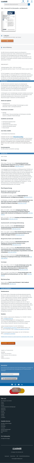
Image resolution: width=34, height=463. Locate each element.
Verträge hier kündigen (5, 438)
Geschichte (3, 408)
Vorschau (3, 427)
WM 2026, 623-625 (16, 228)
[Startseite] (17, 449)
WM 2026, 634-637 (12, 252)
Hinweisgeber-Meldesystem (17, 458)
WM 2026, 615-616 (28, 197)
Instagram (3, 417)
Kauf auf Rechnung (7, 47)
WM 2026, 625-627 (20, 234)
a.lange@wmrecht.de (8, 318)
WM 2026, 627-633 (17, 244)
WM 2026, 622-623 (13, 219)
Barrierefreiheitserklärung (24, 456)
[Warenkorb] (23, 2)
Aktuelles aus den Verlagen (6, 423)
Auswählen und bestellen (8, 343)
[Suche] (16, 4)
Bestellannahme (4, 430)
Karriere (2, 405)
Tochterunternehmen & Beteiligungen (8, 406)
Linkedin (2, 414)
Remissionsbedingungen (6, 429)
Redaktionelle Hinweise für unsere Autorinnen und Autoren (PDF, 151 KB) (17, 336)
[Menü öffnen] (31, 1)
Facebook (3, 412)
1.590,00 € (12, 36)
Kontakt (2, 411)
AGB (17, 456)
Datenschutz (12, 456)
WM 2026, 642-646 (23, 269)
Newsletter (3, 424)
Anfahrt (2, 403)
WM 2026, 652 (12, 283)
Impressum (7, 456)
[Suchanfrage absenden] (29, 4)
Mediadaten (3, 409)
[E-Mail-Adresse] (10, 374)
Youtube (2, 415)
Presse (2, 402)
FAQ (2, 432)
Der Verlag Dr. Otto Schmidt (6, 400)
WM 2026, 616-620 (22, 203)
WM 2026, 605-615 (19, 166)
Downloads (3, 426)
